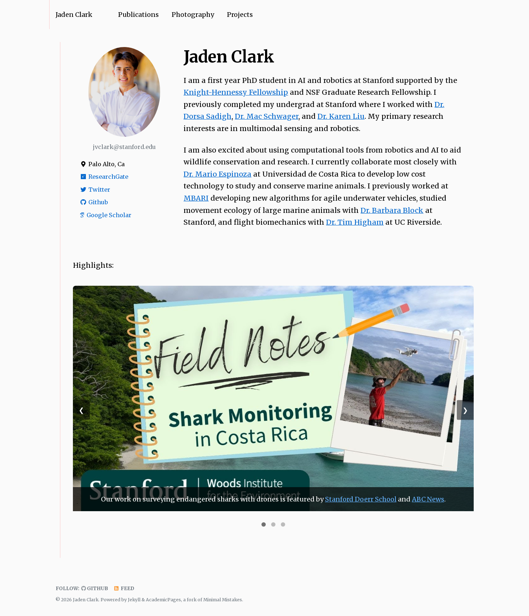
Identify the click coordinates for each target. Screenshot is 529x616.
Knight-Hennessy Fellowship (236, 92)
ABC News (428, 499)
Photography (193, 14)
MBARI (196, 198)
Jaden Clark (74, 14)
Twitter (94, 189)
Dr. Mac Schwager (266, 116)
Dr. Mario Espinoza (217, 174)
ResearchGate (103, 176)
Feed (123, 588)
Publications (138, 14)
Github (93, 202)
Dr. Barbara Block (392, 210)
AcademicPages (163, 599)
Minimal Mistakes (222, 599)
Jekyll (134, 599)
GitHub (94, 588)
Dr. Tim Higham (355, 222)
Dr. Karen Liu (341, 116)
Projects (240, 14)
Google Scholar (105, 215)
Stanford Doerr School (360, 499)
